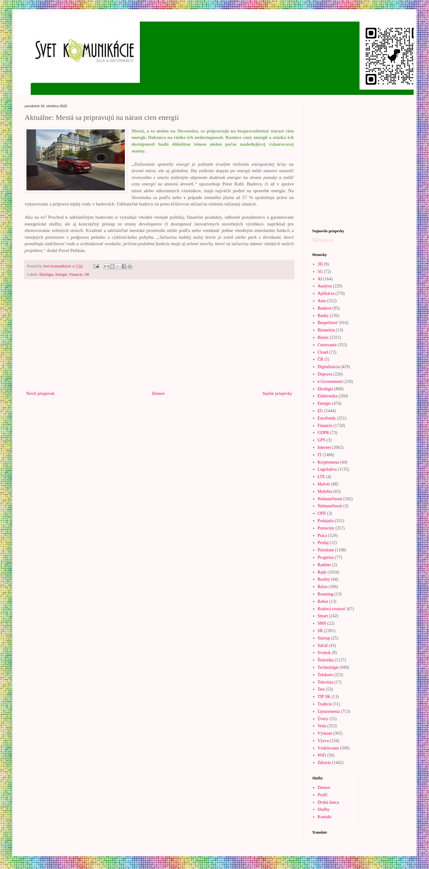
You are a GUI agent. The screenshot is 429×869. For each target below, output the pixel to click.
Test (321, 689)
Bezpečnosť (328, 322)
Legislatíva (327, 469)
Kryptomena (328, 462)
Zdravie (324, 762)
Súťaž (323, 645)
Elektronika (328, 396)
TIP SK (324, 696)
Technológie (328, 667)
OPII (322, 513)
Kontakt (325, 816)
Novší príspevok (40, 393)
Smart (323, 616)
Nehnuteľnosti (330, 499)
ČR (321, 359)
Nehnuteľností (330, 506)
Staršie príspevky (277, 393)
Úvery (323, 719)
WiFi (322, 755)
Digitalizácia (329, 366)
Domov (158, 393)
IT (320, 455)
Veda (322, 726)
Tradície (325, 704)
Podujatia (326, 520)
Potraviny (326, 528)
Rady (322, 572)
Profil (323, 795)
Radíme (324, 564)
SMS (322, 623)
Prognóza (326, 557)
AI (320, 279)
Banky (323, 315)
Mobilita (325, 491)
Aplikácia (326, 293)
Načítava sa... (323, 240)
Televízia (325, 682)
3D (320, 264)
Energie (61, 274)
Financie (75, 274)
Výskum (325, 733)
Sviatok (324, 652)
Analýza (325, 286)
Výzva (323, 740)
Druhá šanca (328, 802)
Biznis (323, 337)
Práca (322, 535)
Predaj (323, 542)
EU (321, 410)
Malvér (324, 484)
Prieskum (326, 550)
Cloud (323, 352)
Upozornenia (329, 711)
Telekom (325, 674)
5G (320, 271)
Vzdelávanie (328, 748)
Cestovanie (327, 345)
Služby (324, 809)
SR (87, 274)
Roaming (325, 594)
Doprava (325, 374)
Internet (324, 447)
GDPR (323, 432)
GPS (322, 440)
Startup (324, 638)
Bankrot (325, 308)
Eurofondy (327, 418)
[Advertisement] (159, 339)
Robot (323, 601)
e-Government (330, 381)
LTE (321, 476)
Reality (324, 579)
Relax (323, 586)
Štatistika (326, 660)
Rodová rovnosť (332, 609)
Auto (322, 300)
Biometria (326, 330)
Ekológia (46, 274)
